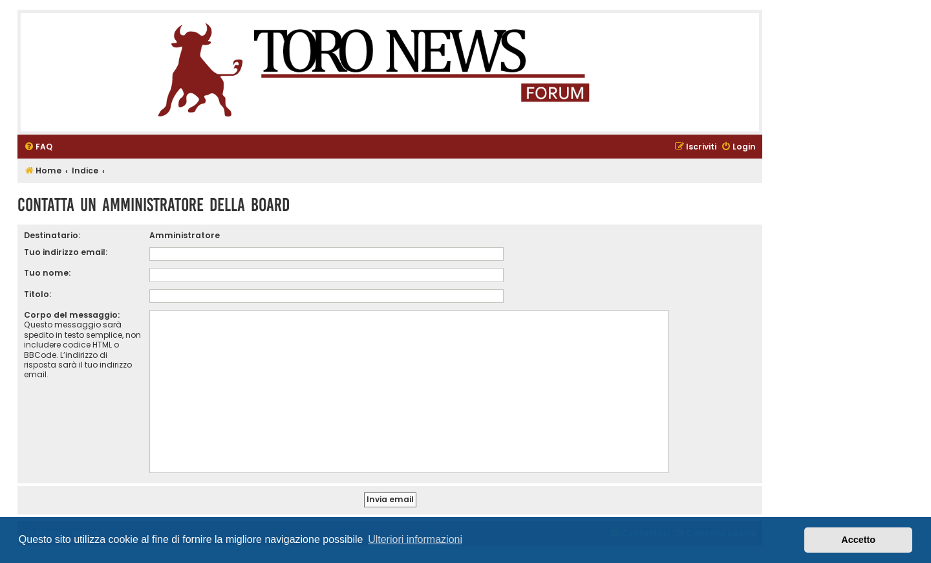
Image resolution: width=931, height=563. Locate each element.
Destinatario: (52, 235)
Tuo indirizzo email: (65, 252)
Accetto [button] (858, 540)
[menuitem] (38, 147)
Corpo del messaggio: (72, 314)
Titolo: (37, 294)
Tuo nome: (47, 272)
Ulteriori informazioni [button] (415, 539)
